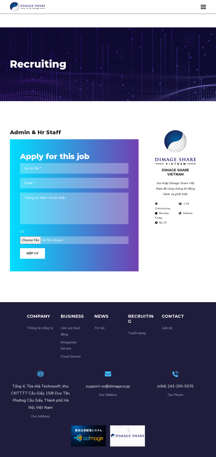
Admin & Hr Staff (35, 132)
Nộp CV (32, 253)
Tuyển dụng (137, 333)
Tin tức (99, 328)
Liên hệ (167, 328)
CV (22, 231)
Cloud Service (71, 356)
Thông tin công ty (40, 328)
